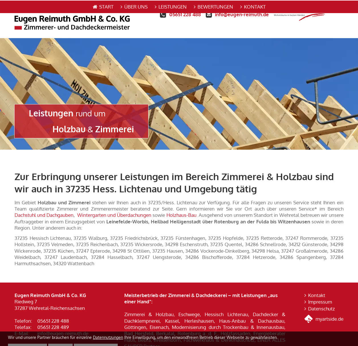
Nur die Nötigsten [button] (96, 335)
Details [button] (60, 335)
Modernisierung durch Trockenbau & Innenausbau (228, 314)
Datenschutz (321, 296)
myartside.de (323, 306)
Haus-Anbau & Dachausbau (251, 308)
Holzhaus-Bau (181, 202)
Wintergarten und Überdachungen (114, 202)
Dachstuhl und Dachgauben (44, 202)
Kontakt (316, 282)
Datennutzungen (108, 324)
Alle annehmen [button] (27, 335)
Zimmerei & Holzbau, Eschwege (162, 301)
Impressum (320, 289)
